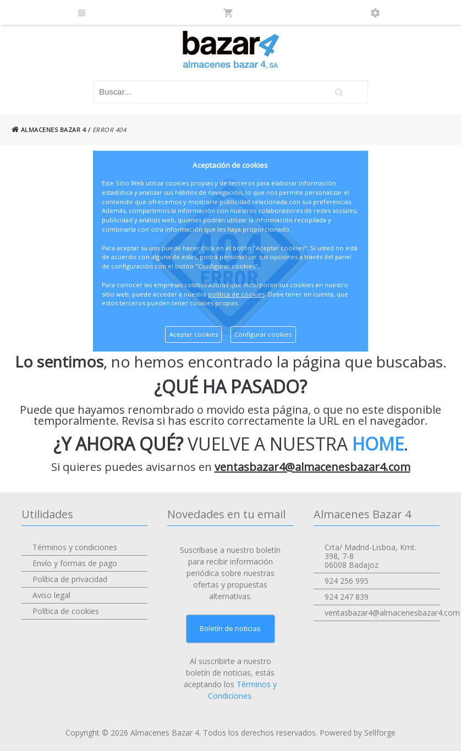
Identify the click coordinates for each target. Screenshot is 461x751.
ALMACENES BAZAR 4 (49, 129)
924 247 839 (347, 596)
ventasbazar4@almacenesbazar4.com (312, 466)
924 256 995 (347, 580)
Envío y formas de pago (74, 563)
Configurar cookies (263, 334)
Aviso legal (51, 595)
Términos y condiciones (74, 547)
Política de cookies (65, 611)
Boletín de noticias (230, 628)
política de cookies (236, 294)
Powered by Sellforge (358, 732)
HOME (378, 444)
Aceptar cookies (193, 334)
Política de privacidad (69, 579)
